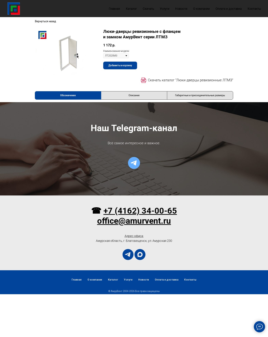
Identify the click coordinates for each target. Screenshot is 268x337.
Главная (114, 8)
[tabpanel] (134, 123)
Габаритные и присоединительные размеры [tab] (200, 95)
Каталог (131, 8)
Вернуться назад (45, 21)
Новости (181, 8)
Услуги (164, 8)
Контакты (254, 8)
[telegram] (134, 206)
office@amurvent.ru (134, 264)
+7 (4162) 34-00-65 (140, 253)
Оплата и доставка (229, 8)
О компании (201, 8)
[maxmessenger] (140, 297)
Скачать (148, 8)
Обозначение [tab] (68, 95)
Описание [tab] (134, 95)
